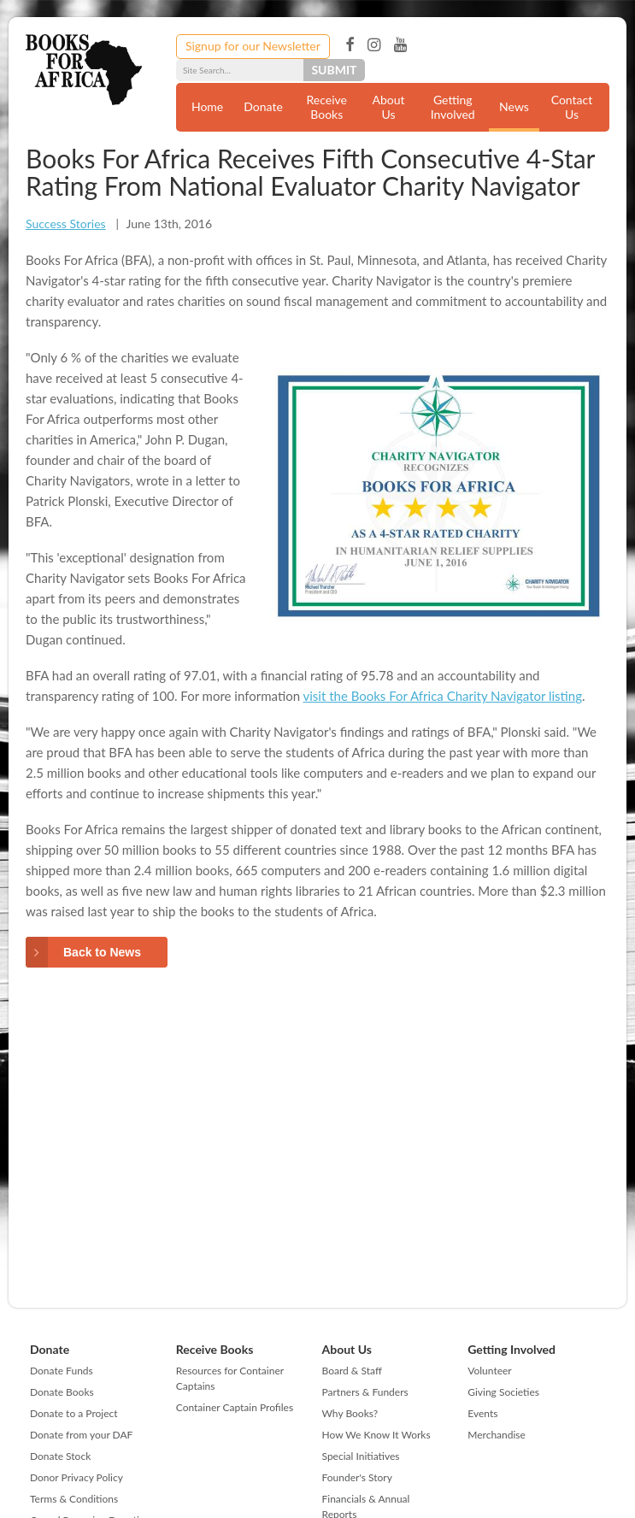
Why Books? (350, 1413)
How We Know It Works (376, 1434)
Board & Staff (352, 1370)
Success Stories (66, 223)
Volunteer (489, 1370)
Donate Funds (61, 1370)
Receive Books (327, 106)
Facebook (349, 45)
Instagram (374, 45)
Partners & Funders (365, 1392)
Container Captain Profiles (234, 1407)
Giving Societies (503, 1392)
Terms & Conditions (74, 1498)
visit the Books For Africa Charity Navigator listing (443, 695)
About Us (388, 106)
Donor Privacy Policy (76, 1477)
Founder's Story (357, 1477)
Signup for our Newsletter (252, 45)
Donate (263, 106)
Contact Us (572, 106)
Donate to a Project (74, 1413)
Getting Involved (453, 106)
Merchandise (496, 1434)
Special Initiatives (361, 1456)
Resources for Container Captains (230, 1378)
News (514, 106)
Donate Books (62, 1392)
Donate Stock (60, 1456)
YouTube (400, 45)
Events (482, 1413)
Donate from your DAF (81, 1434)
